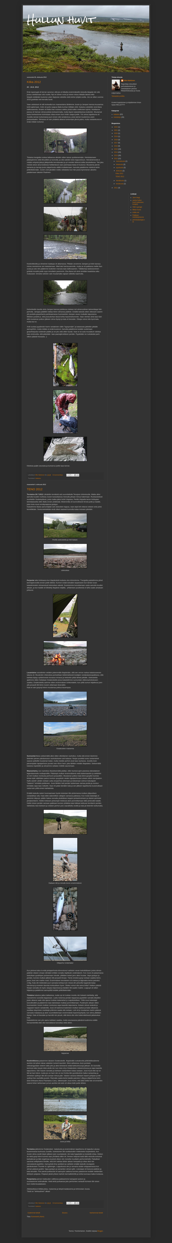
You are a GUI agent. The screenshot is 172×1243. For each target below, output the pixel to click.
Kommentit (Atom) (37, 1217)
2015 (116, 149)
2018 (116, 140)
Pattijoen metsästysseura (138, 216)
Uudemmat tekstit (34, 1213)
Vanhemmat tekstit (96, 1213)
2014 (116, 152)
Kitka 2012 (34, 82)
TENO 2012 (34, 489)
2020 (116, 133)
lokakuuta (119, 164)
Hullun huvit (61, 19)
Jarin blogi (136, 198)
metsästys (117, 117)
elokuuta (119, 171)
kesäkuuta (120, 184)
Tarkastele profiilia (118, 96)
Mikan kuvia (136, 210)
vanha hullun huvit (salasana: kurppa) (138, 202)
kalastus (38, 478)
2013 (116, 155)
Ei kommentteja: (58, 475)
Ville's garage (137, 207)
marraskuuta (120, 161)
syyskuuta (120, 167)
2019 (116, 136)
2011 (116, 188)
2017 (116, 143)
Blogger (100, 1231)
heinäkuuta (120, 181)
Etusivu (64, 1213)
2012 (116, 158)
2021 (116, 130)
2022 (116, 127)
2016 (116, 146)
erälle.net (135, 212)
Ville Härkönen (129, 80)
